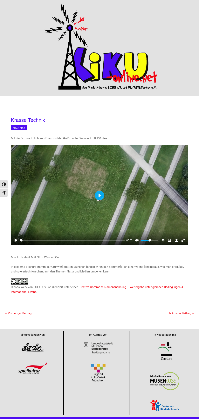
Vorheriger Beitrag (17, 313)
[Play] (16, 240)
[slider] (72, 240)
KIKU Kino (18, 128)
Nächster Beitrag (182, 313)
